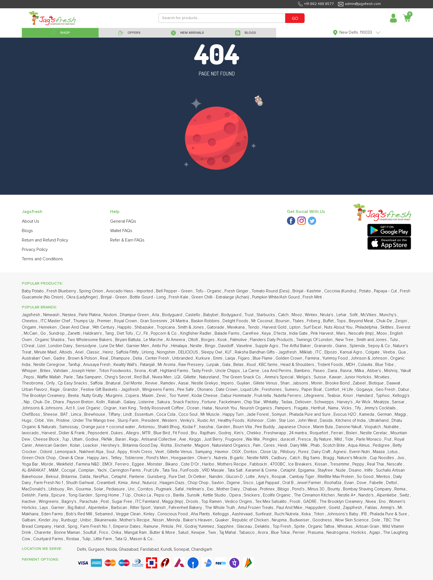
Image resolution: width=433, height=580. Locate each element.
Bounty (334, 489)
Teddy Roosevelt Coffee (162, 408)
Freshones (272, 389)
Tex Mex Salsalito (271, 502)
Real (104, 358)
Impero (228, 383)
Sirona (140, 371)
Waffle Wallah (49, 377)
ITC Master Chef (56, 321)
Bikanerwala (106, 520)
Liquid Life (250, 389)
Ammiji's (388, 508)
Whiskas (345, 526)
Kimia (123, 483)
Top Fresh (282, 526)
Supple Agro (267, 346)
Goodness (322, 520)
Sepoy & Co (379, 346)
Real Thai (376, 464)
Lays (44, 508)
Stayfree (326, 470)
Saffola (97, 383)
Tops (342, 321)
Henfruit (318, 408)
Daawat (394, 383)
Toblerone (134, 458)
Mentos (383, 477)
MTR (147, 433)
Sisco (248, 483)
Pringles (270, 439)
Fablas (371, 508)
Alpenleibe (98, 508)
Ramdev (168, 383)
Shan (285, 383)
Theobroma (33, 383)
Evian (349, 483)
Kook (223, 340)
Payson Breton (80, 402)
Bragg (329, 458)
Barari (121, 439)
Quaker (222, 520)
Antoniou (147, 427)
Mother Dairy (228, 489)
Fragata (301, 408)
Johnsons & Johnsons (43, 408)
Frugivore (234, 439)
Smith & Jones (191, 327)
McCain (31, 333)
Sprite (300, 526)
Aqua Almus (359, 445)
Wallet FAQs (121, 230)
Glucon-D (235, 477)
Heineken (48, 327)
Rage (55, 389)
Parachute (89, 502)
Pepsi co (162, 495)
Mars (341, 333)
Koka (307, 514)
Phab (316, 445)
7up (66, 439)
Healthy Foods (231, 420)
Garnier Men (138, 346)
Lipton (295, 327)
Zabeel (360, 383)
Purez (304, 452)
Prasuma (316, 532)
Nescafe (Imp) (361, 333)
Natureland (209, 377)
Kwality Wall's (125, 365)
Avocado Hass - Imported (130, 291)
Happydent (316, 508)
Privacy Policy (35, 249)
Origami (29, 327)
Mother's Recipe (135, 520)
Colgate (373, 352)
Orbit (40, 420)
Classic (93, 352)
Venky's (188, 420)
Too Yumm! (179, 396)
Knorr (348, 396)
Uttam (77, 439)
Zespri (401, 321)
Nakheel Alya (91, 452)
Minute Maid (45, 352)
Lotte (251, 477)
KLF (229, 352)
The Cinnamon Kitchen (315, 495)
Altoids (66, 352)
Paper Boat (312, 389)
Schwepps (324, 402)
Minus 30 (317, 489)
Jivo (401, 458)
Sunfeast (264, 514)
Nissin (159, 520)
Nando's (366, 495)
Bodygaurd (231, 315)
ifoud (252, 365)
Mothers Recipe (232, 464)
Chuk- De (42, 402)
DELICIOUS (188, 352)
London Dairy (60, 346)
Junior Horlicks (358, 377)
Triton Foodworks (115, 371)
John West (308, 420)
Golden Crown (289, 358)
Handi (60, 526)
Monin (317, 383)
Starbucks (266, 315)
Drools (192, 502)
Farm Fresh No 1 (49, 483)
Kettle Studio (215, 495)
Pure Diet (177, 477)
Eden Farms (52, 514)
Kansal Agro (351, 352)
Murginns (115, 396)
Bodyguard (172, 315)
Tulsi (394, 340)
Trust (249, 315)
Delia (138, 358)
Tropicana (166, 327)
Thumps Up (84, 321)
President (150, 420)
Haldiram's (93, 333)
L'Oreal (28, 346)
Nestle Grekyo (205, 383)
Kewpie (198, 532)
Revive (152, 383)
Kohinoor (256, 420)
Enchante (184, 445)
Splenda (358, 346)
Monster (155, 464)
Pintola (167, 526)
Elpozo (331, 352)
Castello (193, 315)
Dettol (392, 483)
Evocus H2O (345, 414)
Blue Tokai (281, 532)
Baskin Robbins (206, 321)
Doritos (251, 452)
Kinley (149, 514)
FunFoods (190, 470)
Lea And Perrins (277, 371)
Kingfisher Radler (196, 333)
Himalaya (179, 346)
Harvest (49, 433)
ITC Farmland (147, 502)
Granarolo (323, 346)
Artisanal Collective (159, 439)
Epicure (58, 495)
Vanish (160, 508)
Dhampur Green (135, 315)
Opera (235, 495)
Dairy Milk (299, 445)
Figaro (244, 358)
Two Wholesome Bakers (90, 340)
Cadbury (279, 458)
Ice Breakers (300, 464)
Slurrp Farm (128, 420)
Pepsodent (98, 433)
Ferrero (122, 464)
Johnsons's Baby (343, 514)
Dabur (404, 389)
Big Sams (312, 458)
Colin (272, 420)
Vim (50, 420)
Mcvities (382, 377)
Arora (263, 532)
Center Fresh (157, 358)
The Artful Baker (296, 346)
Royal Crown (126, 321)
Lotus (393, 452)
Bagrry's (70, 502)
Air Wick (364, 402)
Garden (223, 427)
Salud (183, 532)
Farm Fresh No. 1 (95, 526)
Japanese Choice (294, 427)
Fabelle (376, 483)
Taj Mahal (228, 532)
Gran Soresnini (154, 321)
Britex (45, 371)
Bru (194, 433)
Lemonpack (66, 452)
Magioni (202, 445)
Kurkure (203, 358)
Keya (267, 333)
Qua (402, 352)
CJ (139, 333)
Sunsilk (194, 495)
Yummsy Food (335, 358)
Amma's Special (279, 377)
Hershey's (111, 445)
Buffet (329, 321)
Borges (208, 340)
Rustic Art (206, 420)
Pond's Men (157, 458)
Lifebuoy (57, 489)
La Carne (251, 371)
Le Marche (154, 340)
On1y (51, 383)
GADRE (310, 502)
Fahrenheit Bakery (186, 508)
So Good (365, 477)
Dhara (59, 402)
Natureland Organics (231, 445)
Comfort (332, 389)
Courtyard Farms (48, 539)
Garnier (58, 508)
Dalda (85, 477)
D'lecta (280, 333)
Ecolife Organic (277, 495)
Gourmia (84, 489)
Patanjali (148, 365)
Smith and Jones (372, 340)
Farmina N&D (88, 464)
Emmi (218, 358)
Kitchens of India (351, 420)
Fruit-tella (263, 396)
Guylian (244, 383)
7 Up (127, 495)
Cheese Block (46, 439)
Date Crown (227, 389)
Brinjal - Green (114, 297)
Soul (110, 452)
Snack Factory (186, 402)
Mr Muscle (210, 414)
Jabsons (300, 383)
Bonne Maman (67, 532)
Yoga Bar (30, 464)
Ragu (134, 439)
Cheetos (30, 321)
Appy (122, 452)
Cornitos (146, 489)
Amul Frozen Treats (256, 508)
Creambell (106, 483)
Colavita (365, 365)
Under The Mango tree (94, 420)
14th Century (104, 327)
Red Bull (142, 377)
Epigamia (307, 470)
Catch (284, 315)
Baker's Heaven (198, 520)
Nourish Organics (256, 408)
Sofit (354, 315)
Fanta (43, 495)
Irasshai (206, 427)
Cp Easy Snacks (73, 383)
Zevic (161, 396)
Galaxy (130, 402)
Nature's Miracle (352, 458)
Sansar (399, 402)
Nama (333, 408)
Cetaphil (288, 470)
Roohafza (333, 483)
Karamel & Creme (261, 470)
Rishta (167, 445)
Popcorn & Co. (164, 333)
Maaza (379, 452)
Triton (319, 514)
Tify (358, 408)
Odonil (46, 452)
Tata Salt (235, 470)
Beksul (52, 477)
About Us (30, 221)
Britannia (69, 477)
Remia (400, 489)
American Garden (51, 445)
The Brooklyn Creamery (44, 396)
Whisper (30, 371)
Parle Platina (90, 315)
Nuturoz (150, 483)
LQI (178, 377)
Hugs (27, 420)
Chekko (254, 433)
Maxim (148, 396)
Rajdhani (208, 433)
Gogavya (365, 389)
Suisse (320, 377)
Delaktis (263, 526)
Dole (376, 520)
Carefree (251, 333)
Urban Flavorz (35, 389)
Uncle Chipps (228, 371)
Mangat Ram (136, 532)
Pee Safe (186, 389)
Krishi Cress (141, 452)
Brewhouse (95, 414)
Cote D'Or (190, 464)
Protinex (268, 489)
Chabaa (250, 489)
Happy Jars (98, 458)
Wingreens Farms (158, 389)
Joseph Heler (84, 371)
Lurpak (213, 365)
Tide (349, 439)
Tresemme (340, 464)
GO (295, 18)
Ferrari (337, 433)
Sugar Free (122, 502)
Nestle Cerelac (374, 433)
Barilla (179, 495)
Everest (403, 327)
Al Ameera (176, 340)
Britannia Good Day (141, 445)
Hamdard (365, 396)
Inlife (369, 470)
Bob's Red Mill (79, 514)
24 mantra (298, 433)
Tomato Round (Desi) (271, 291)
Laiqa (230, 358)
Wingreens (49, 502)
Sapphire (226, 526)
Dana (333, 371)
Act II (71, 408)
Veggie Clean (129, 514)
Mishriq (391, 371)
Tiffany (114, 414)
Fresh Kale (179, 297)
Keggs (195, 439)
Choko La (143, 495)
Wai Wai (253, 439)
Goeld (335, 508)
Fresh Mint (313, 297)
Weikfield (65, 464)
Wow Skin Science (352, 520)
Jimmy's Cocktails (380, 408)
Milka (360, 371)
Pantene (137, 477)
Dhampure (121, 358)
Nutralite (392, 427)
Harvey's (345, 402)
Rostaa (73, 539)
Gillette (190, 377)
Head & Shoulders (298, 365)
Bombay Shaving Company (367, 489)
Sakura (164, 402)
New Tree (345, 340)
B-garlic (237, 458)
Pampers (283, 408)
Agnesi (340, 452)
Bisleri (352, 433)
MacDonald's (34, 489)
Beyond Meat (361, 321)
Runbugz (69, 520)
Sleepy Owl (212, 352)
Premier (104, 321)
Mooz (297, 315)
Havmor (222, 452)
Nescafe (395, 464)
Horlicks (359, 532)
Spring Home (107, 495)
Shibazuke (144, 327)
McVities (369, 315)
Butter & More (163, 532)
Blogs (27, 230)
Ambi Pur (160, 346)
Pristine (63, 420)
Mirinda (174, 520)
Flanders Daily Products (272, 340)
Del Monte (133, 383)
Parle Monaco (369, 439)
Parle (69, 377)
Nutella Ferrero (288, 396)
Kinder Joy (49, 520)
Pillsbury (288, 452)
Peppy (358, 464)
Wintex (311, 315)
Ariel (80, 352)
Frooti (295, 502)
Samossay (69, 427)
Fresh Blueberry (62, 291)
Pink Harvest (322, 333)
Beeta (74, 396)
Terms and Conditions (42, 259)
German (385, 414)
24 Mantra (179, 321)
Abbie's (374, 371)
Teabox (334, 396)
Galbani (29, 520)
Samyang (204, 452)
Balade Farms (228, 333)
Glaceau (245, 526)
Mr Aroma (167, 365)
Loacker (91, 445)
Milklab (306, 352)
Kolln (101, 402)
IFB (364, 514)
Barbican (119, 508)
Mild (338, 439)
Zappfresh (353, 508)
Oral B (288, 483)
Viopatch (373, 427)
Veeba (389, 352)
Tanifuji (74, 365)
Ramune (151, 526)
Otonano (205, 389)
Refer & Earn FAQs (127, 240)
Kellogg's (401, 396)
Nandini (216, 477)
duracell (288, 439)
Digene (234, 483)
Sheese (51, 414)
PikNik (107, 439)
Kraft (153, 371)
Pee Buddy (265, 427)
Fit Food (181, 433)
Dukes (117, 433)
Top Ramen (212, 502)
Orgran (111, 408)
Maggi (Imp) (173, 502)
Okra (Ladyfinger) (82, 297)
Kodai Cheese (205, 396)
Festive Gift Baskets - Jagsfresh (110, 389)
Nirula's (327, 315)
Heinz (108, 352)
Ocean (193, 408)
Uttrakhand (379, 420)
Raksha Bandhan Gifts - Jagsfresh (266, 352)
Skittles (387, 327)
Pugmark (164, 489)
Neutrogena (337, 532)
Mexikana (236, 327)
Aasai (183, 383)
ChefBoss (31, 414)
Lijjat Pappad (268, 483)
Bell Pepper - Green (175, 291)
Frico (104, 532)
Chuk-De (384, 321)
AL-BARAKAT (34, 470)
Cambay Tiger (302, 477)
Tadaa (287, 402)
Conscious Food (173, 514)
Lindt (128, 414)
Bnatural (114, 383)
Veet (160, 452)
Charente (43, 532)
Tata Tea (170, 470)
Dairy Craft (321, 452)
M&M (54, 470)
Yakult (405, 371)
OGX (237, 452)
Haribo (208, 464)
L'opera (133, 396)
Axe (183, 439)
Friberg (314, 321)
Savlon (218, 483)
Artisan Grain (368, 526)
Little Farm (103, 539)
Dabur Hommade (236, 396)
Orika (116, 532)
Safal (180, 489)
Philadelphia (366, 327)
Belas (239, 365)
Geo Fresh (386, 389)
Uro (132, 489)
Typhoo (383, 396)
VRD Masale (213, 470)
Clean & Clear (72, 458)
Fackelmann (230, 402)
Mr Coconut (262, 321)
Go (43, 333)
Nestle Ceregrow (49, 365)
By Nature (323, 439)
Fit (146, 333)
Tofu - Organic (209, 291)
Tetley (117, 458)
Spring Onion (91, 291)
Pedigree (382, 445)
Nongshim (166, 352)
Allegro (133, 433)
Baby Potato (33, 291)
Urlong (148, 352)
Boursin (283, 321)
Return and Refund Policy (45, 240)
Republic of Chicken (251, 520)
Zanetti (74, 333)
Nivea (371, 502)
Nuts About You (338, 327)
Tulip (87, 539)
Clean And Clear (75, 327)
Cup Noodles (382, 458)
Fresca (305, 439)
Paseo (319, 371)
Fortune (209, 402)
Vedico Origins (239, 502)
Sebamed (104, 514)
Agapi (375, 532)
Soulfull (90, 532)
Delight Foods (236, 321)
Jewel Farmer (309, 483)
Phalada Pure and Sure (310, 414)
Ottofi (193, 340)
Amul (136, 483)
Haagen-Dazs (173, 483)
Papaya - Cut (386, 291)
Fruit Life (152, 470)
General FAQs (123, 221)
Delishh (29, 495)
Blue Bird (162, 433)
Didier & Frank (72, 433)
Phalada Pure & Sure (389, 514)
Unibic (86, 520)
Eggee (138, 464)
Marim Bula (323, 427)
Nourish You (226, 408)
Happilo (125, 327)
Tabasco (247, 532)
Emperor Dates (127, 526)
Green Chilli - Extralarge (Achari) (220, 297)
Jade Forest (258, 414)
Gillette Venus (180, 452)
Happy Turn (234, 414)
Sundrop (57, 333)
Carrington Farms (126, 470)
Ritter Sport (141, 508)
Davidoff (226, 346)
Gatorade (216, 327)
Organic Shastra (50, 340)
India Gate (299, 333)
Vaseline (244, 346)
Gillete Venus (265, 383)
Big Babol (77, 508)
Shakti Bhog (169, 427)
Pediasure (116, 489)
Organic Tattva (321, 526)
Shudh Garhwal (80, 483)
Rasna (346, 371)
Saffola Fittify (128, 352)
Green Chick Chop (39, 458)
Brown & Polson (83, 358)
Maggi (401, 414)
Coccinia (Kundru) (340, 291)
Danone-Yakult (349, 427)
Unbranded (183, 358)
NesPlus (101, 477)
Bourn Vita (243, 427)
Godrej (225, 433)
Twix (212, 532)
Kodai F (190, 427)
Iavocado (31, 433)
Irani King (128, 408)
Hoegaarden (183, 458)
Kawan (335, 377)
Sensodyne (86, 346)
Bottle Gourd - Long (148, 297)
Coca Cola (166, 414)
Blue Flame (263, 358)
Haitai (207, 408)
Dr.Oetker (197, 477)
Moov (382, 333)
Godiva (92, 439)
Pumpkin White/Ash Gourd (276, 297)
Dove (362, 483)
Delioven (303, 402)
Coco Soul (188, 414)
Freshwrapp (275, 433)
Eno (383, 502)
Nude (341, 470)
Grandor (71, 389)
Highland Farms (174, 371)
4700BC (278, 464)
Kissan (321, 464)
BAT (64, 414)
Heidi (283, 445)
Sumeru (292, 389)
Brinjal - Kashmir (307, 291)
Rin (70, 489)
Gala (226, 365)
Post (105, 502)
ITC (319, 352)
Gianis (341, 346)
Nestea (69, 315)
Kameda (367, 414)
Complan (86, 470)
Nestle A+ (347, 495)
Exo (211, 489)
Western (170, 420)
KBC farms (269, 365)
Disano (356, 470)
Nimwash (51, 315)
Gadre (59, 358)
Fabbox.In (259, 464)
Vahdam (61, 371)
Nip (27, 402)
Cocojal (68, 470)
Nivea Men (162, 377)
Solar (99, 489)
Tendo (254, 327)
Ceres (269, 445)
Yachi (102, 470)
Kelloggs (221, 514)
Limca (76, 414)
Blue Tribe (385, 365)
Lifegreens (314, 396)
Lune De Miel (111, 346)
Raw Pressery (191, 365)
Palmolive (239, 340)
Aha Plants (201, 514)
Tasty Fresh (202, 371)
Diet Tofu (125, 333)
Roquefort (319, 433)
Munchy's (388, 315)
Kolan (75, 445)
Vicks (347, 408)
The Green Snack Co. (242, 377)
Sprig (73, 526)
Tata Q (121, 539)
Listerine (147, 402)
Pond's (299, 489)
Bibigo (284, 489)
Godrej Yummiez (199, 526)
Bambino (302, 371)
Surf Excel (312, 327)
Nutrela (221, 458)
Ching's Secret (118, 377)
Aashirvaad (243, 514)
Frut (388, 439)
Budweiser (300, 520)
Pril (179, 526)
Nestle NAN (258, 458)
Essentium (144, 414)
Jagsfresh (31, 315)
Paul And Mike (289, 508)
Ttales (298, 321)
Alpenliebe (387, 495)
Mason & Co (142, 539)
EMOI (107, 464)
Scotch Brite (334, 445)
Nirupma (280, 520)
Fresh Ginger (237, 291)
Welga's (304, 377)
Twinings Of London (315, 340)
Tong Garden (80, 495)
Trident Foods (330, 365)
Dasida (327, 420)
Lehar (342, 315)
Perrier (299, 532)
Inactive (29, 502)
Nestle (196, 346)
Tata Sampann (89, 377)
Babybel (211, 315)
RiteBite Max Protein (336, 477)
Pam (257, 445)
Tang (110, 333)
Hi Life (348, 389)
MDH (351, 365)
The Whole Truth (220, 508)
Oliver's (204, 458)
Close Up (269, 452)
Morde (47, 464)
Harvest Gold (274, 327)
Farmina (312, 358)
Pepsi (29, 377)
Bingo (210, 346)
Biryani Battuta (128, 340)
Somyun (279, 414)
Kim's (239, 433)
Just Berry (213, 439)
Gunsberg (157, 477)
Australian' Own (36, 358)
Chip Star (253, 402)
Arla (156, 315)
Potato (365, 291)
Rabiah (115, 402)
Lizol (41, 346)
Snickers (252, 495)
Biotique (377, 383)
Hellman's (196, 489)
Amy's (264, 477)
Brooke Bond (338, 383)
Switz (405, 495)
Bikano (172, 464)
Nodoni (111, 315)
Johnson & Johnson (369, 358)
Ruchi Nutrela (287, 514)
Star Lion (287, 420)
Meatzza (382, 402)
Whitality (271, 402)
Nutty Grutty (93, 396)
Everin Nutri (360, 452)
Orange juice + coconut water (108, 427)
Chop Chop (199, 483)
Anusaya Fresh (97, 365)
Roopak (279, 477)
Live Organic (90, 408)
